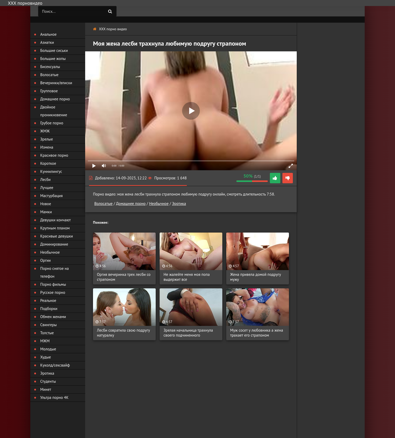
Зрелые (46, 139)
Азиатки (47, 42)
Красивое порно (54, 155)
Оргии (45, 260)
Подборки (48, 308)
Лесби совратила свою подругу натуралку (123, 333)
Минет (45, 389)
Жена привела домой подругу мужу (255, 277)
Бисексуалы (50, 66)
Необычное (159, 203)
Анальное (48, 34)
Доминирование (54, 244)
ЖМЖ (45, 131)
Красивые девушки (56, 236)
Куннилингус (51, 171)
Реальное (48, 300)
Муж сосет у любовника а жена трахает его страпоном (256, 333)
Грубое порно (51, 122)
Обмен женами (53, 316)
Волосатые (103, 203)
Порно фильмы (53, 284)
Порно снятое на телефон (54, 272)
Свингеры (48, 324)
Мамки (46, 211)
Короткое (48, 163)
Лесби (45, 179)
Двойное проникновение (53, 111)
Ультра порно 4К (54, 397)
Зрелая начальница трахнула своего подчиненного (188, 333)
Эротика (179, 203)
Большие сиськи (54, 50)
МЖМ (45, 340)
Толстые (47, 332)
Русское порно (52, 292)
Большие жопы (53, 58)
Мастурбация (51, 195)
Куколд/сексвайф (55, 365)
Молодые (48, 348)
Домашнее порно (131, 203)
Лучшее (46, 187)
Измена (46, 147)
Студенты (48, 381)
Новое (45, 203)
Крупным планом (55, 228)
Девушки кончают (55, 219)
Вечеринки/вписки (56, 82)
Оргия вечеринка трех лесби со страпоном (123, 277)
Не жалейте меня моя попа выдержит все (187, 277)
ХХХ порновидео (25, 3)
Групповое (49, 90)
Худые (45, 357)
